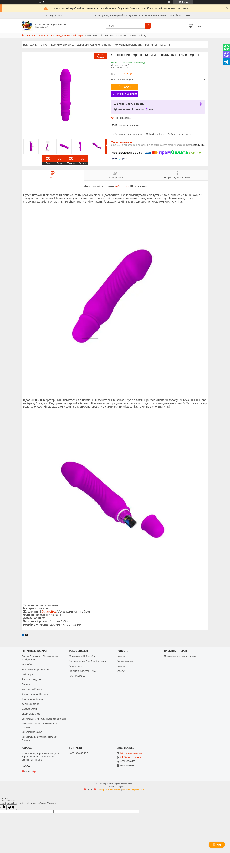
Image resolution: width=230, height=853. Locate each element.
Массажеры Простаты (33, 689)
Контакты (151, 45)
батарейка (49, 611)
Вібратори (77, 35)
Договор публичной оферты (94, 45)
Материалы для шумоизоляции (180, 656)
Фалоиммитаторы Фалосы (35, 669)
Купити (127, 87)
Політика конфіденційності (134, 789)
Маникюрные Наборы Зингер (84, 656)
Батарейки (27, 664)
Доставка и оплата (62, 45)
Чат (216, 844)
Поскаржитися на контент (109, 789)
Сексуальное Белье (32, 732)
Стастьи (121, 671)
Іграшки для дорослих (58, 35)
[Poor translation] (12, 807)
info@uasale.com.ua (130, 757)
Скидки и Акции (125, 661)
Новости (121, 666)
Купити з (127, 94)
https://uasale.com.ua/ (131, 753)
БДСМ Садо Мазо (31, 714)
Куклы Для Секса (30, 704)
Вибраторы (27, 674)
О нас (44, 45)
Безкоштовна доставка (127, 125)
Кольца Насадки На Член (35, 694)
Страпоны (27, 684)
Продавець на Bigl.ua (115, 786)
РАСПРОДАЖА (77, 676)
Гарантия (165, 45)
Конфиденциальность (128, 45)
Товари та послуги (35, 35)
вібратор (122, 186)
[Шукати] (148, 26)
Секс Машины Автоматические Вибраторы (44, 718)
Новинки (121, 656)
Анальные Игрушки (32, 679)
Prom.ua (130, 784)
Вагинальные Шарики (33, 699)
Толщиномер (75, 666)
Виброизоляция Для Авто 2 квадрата (88, 661)
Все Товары (30, 45)
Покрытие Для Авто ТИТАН (83, 671)
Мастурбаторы (29, 709)
